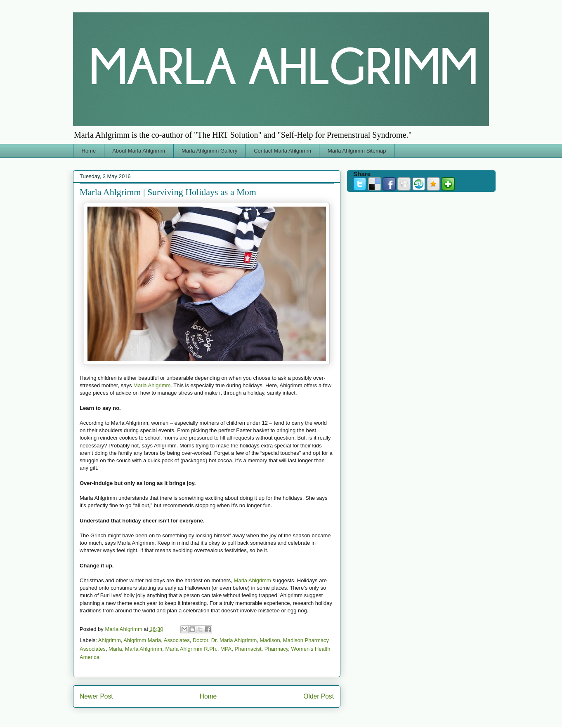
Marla (115, 649)
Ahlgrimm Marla (142, 640)
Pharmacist (248, 649)
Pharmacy (276, 649)
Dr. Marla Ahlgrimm (234, 640)
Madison (270, 640)
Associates (177, 640)
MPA (225, 649)
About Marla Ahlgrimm (138, 151)
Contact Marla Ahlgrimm (282, 151)
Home (89, 151)
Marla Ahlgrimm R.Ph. (191, 649)
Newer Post (96, 696)
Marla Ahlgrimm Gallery (209, 151)
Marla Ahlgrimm (151, 385)
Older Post (318, 696)
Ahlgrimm (109, 640)
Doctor (200, 640)
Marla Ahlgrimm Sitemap (357, 151)
